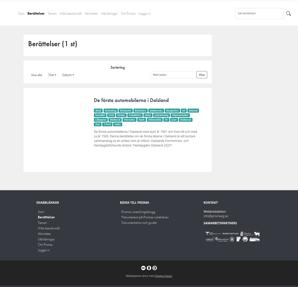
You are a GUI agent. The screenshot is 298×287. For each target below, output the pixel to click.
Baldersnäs (156, 110)
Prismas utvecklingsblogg (138, 211)
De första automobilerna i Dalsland (131, 100)
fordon (121, 115)
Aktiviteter (91, 13)
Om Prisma (128, 13)
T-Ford (107, 124)
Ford (111, 115)
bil (183, 110)
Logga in (144, 13)
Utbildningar (109, 13)
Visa (202, 75)
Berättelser (36, 13)
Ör (166, 119)
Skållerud (185, 119)
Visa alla (36, 75)
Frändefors (135, 115)
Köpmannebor (180, 115)
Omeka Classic (163, 276)
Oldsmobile (154, 119)
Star (97, 124)
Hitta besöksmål (71, 13)
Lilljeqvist (100, 119)
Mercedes (129, 119)
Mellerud (115, 119)
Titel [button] (51, 75)
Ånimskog (110, 110)
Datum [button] (67, 75)
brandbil (100, 115)
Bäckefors (140, 110)
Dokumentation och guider (139, 222)
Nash (142, 119)
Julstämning (161, 115)
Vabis (118, 124)
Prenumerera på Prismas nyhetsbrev (145, 217)
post (174, 119)
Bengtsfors (172, 110)
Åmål (98, 110)
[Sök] (288, 13)
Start (21, 13)
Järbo (148, 115)
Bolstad (193, 110)
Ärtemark (125, 110)
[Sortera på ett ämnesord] (173, 74)
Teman (52, 13)
